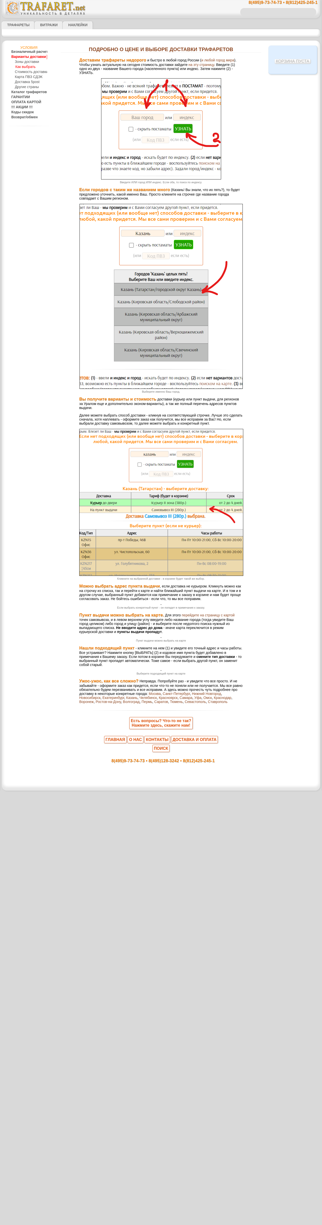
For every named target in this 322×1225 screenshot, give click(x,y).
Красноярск (87, 1112)
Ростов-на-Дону (170, 1112)
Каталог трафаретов (26, 92)
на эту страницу (166, 65)
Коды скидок (20, 112)
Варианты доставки (25, 57)
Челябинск (218, 1107)
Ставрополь (108, 1116)
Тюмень (229, 1112)
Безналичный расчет (26, 52)
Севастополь (88, 1116)
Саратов (217, 1112)
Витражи (42, 25)
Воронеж (150, 1112)
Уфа (113, 1112)
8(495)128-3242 (166, 1168)
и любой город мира (198, 61)
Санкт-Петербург (116, 1107)
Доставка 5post (26, 82)
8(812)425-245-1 (195, 1168)
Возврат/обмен (22, 117)
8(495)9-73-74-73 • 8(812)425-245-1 (278, 2)
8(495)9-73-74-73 (135, 1168)
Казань (204, 1107)
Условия (28, 48)
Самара (103, 1112)
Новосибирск (167, 1107)
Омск (122, 1112)
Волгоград (190, 1112)
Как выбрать (24, 67)
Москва (96, 1107)
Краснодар (135, 1112)
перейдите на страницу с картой (190, 737)
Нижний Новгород (143, 1107)
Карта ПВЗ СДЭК (27, 77)
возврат (172, 1212)
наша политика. (186, 1221)
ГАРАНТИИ (19, 97)
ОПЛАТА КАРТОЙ (23, 102)
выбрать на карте (174, 910)
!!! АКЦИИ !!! (20, 107)
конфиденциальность (148, 1212)
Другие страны (25, 87)
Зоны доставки (25, 62)
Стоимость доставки (30, 72)
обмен (184, 1212)
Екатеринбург (188, 1107)
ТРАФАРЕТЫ (16, 25)
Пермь (204, 1112)
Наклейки (69, 25)
